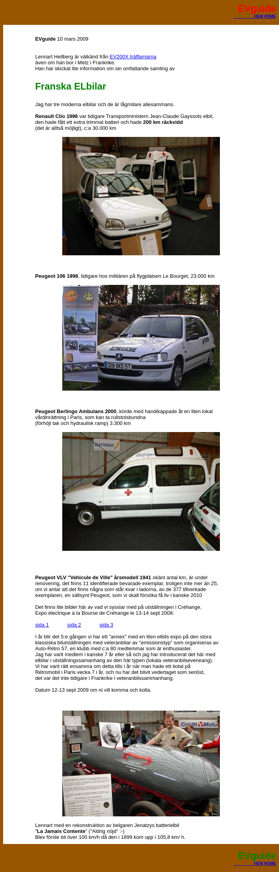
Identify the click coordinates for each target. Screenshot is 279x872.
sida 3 (106, 625)
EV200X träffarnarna (133, 57)
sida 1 (42, 625)
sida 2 (74, 625)
